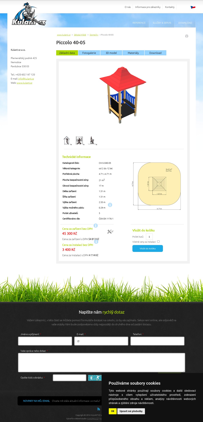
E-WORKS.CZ (92, 418)
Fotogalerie (89, 53)
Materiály (133, 53)
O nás (128, 7)
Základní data (67, 53)
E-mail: (81, 334)
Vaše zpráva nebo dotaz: (34, 350)
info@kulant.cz (26, 78)
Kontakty (170, 7)
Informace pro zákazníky (148, 7)
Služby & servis (162, 22)
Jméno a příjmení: (31, 334)
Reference (139, 22)
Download (185, 22)
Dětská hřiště (80, 34)
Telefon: (138, 334)
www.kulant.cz (24, 82)
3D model (111, 53)
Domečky (94, 34)
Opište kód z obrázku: (33, 377)
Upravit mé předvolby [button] (131, 411)
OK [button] (112, 411)
